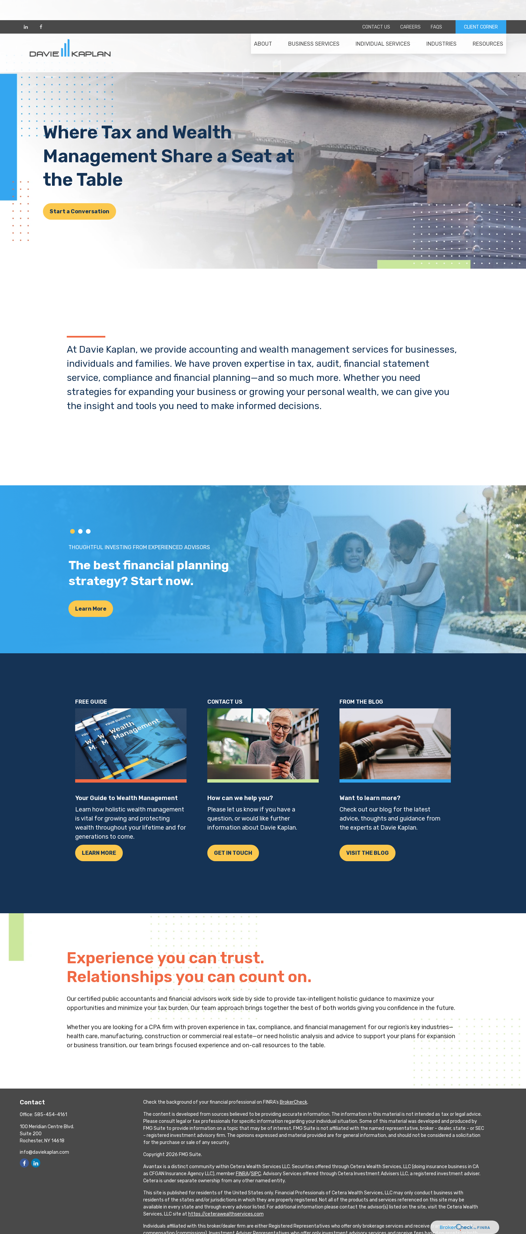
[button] (263, 27)
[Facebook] (41, 6)
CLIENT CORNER (481, 7)
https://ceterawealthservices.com (226, 1214)
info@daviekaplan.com (44, 1152)
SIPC (256, 1174)
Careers (410, 7)
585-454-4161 (50, 1114)
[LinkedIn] (26, 6)
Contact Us (376, 7)
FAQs (436, 7)
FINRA (242, 1174)
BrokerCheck (293, 1102)
